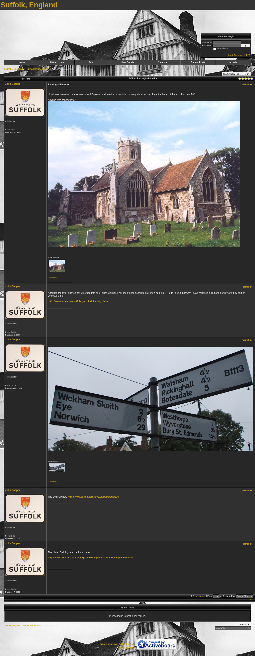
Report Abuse (126, 647)
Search (92, 62)
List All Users (57, 62)
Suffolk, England (13, 69)
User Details (127, 62)
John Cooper (12, 84)
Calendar (163, 62)
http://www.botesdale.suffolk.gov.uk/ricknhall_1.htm (78, 301)
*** (251, 600)
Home (22, 62)
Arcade (233, 62)
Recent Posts (198, 62)
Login (245, 45)
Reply (246, 74)
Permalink (247, 84)
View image (53, 277)
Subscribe (244, 624)
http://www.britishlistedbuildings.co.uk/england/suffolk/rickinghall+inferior (90, 557)
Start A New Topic (232, 74)
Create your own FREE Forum (116, 644)
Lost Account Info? (239, 55)
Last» (202, 596)
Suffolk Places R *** (37, 69)
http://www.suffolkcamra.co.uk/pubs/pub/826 (93, 496)
